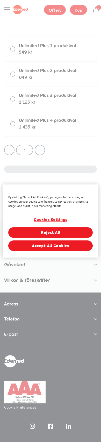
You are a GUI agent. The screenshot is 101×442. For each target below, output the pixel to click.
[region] (51, 221)
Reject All (50, 232)
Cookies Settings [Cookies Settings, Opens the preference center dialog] (50, 219)
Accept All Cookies (50, 245)
